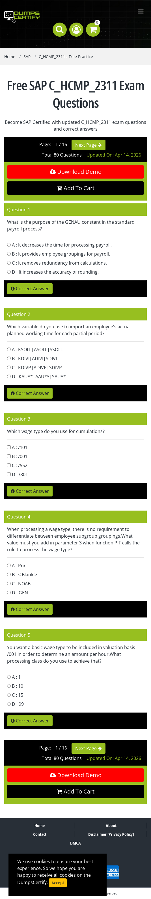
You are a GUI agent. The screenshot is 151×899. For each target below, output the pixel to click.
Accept (57, 882)
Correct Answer (30, 288)
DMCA (75, 843)
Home (9, 56)
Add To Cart (75, 188)
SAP (27, 56)
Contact (39, 834)
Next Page (88, 145)
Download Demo (76, 171)
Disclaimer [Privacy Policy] (111, 834)
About (111, 825)
